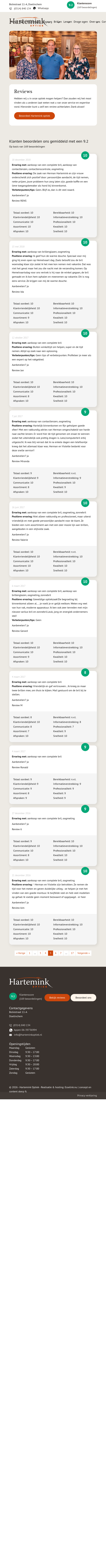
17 (72, 953)
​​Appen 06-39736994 (23, 1029)
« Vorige (20, 953)
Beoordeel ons (83, 997)
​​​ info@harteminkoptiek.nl (25, 1034)
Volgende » (83, 953)
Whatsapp (41, 8)
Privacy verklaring (87, 1095)
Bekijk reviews (57, 997)
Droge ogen (81, 21)
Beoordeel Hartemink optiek (34, 115)
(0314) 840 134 (20, 8)
